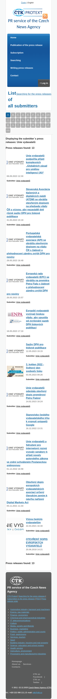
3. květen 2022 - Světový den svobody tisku (35, 368)
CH (48, 115)
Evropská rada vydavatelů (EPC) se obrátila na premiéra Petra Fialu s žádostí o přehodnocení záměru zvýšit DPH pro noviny (28, 283)
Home (13, 37)
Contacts (16, 667)
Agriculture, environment (21, 651)
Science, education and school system (27, 645)
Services (27, 664)
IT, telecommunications (20, 620)
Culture (13, 623)
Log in (44, 83)
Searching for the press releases (33, 94)
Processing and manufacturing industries (28, 654)
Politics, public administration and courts (27, 631)
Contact (14, 75)
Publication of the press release (26, 45)
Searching (15, 60)
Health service (16, 648)
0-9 (8, 130)
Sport (12, 640)
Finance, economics (19, 615)
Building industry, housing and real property (29, 643)
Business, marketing (19, 629)
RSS (45, 16)
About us (16, 664)
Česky (23, 3)
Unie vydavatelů (23, 181)
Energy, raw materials (19, 612)
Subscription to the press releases (21, 599)
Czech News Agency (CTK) (40, 688)
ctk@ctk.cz (37, 693)
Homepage (17, 661)
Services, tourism (18, 637)
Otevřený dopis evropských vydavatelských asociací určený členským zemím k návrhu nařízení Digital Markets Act (27, 492)
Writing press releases (21, 68)
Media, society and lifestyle (22, 626)
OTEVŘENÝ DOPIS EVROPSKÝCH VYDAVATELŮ (37, 542)
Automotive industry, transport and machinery (30, 609)
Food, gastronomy (18, 634)
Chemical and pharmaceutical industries (27, 618)
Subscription (17, 53)
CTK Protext (29, 12)
